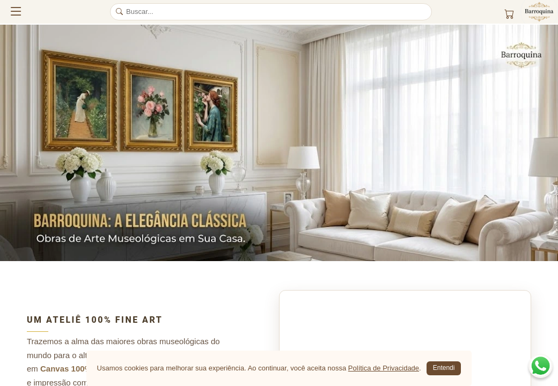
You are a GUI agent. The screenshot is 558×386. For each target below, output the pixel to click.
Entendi (444, 368)
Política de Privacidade (383, 368)
